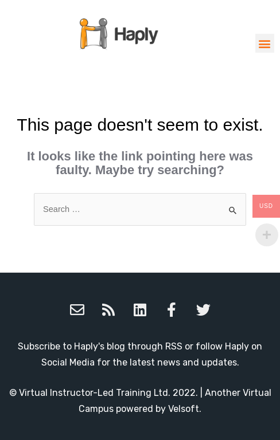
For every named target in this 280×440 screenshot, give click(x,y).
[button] (264, 43)
